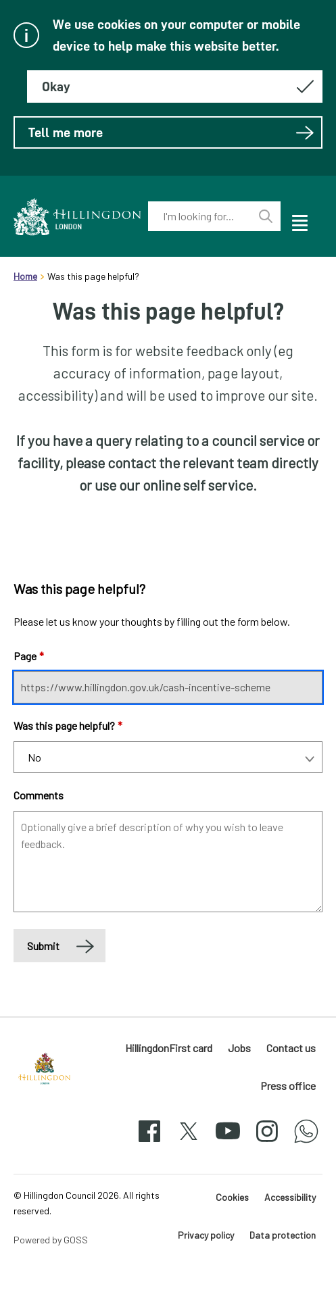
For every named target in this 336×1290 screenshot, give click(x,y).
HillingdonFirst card (168, 1047)
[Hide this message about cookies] (174, 86)
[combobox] (199, 216)
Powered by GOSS (51, 1239)
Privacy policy (206, 1235)
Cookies (232, 1197)
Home (25, 276)
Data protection (282, 1235)
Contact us (291, 1047)
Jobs (239, 1047)
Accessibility (290, 1197)
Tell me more (171, 132)
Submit (43, 945)
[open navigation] (299, 220)
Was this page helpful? (68, 725)
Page (29, 655)
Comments (39, 795)
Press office (288, 1085)
